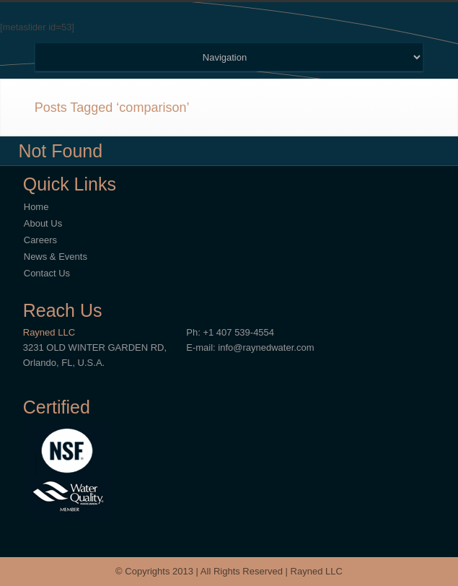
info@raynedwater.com (266, 347)
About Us (43, 223)
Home (36, 206)
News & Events (55, 256)
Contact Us (47, 273)
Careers (40, 240)
